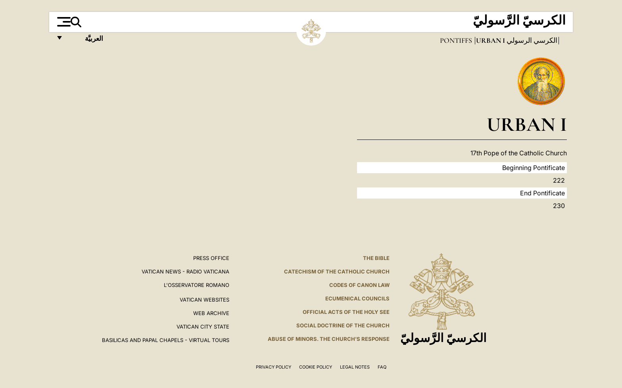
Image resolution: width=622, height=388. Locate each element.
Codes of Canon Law (359, 285)
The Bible (376, 258)
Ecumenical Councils (357, 298)
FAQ (382, 367)
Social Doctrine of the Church (343, 325)
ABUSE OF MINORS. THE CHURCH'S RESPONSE (329, 339)
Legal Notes (355, 367)
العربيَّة (85, 40)
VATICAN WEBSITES (204, 299)
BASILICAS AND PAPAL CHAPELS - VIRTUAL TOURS (165, 340)
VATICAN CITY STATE (203, 326)
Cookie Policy (315, 367)
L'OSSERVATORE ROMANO (196, 285)
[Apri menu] (63, 22)
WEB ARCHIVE (211, 313)
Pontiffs (457, 40)
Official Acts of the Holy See (346, 312)
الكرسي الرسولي (531, 40)
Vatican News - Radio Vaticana (185, 271)
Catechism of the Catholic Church (337, 271)
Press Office (211, 258)
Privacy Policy (273, 367)
